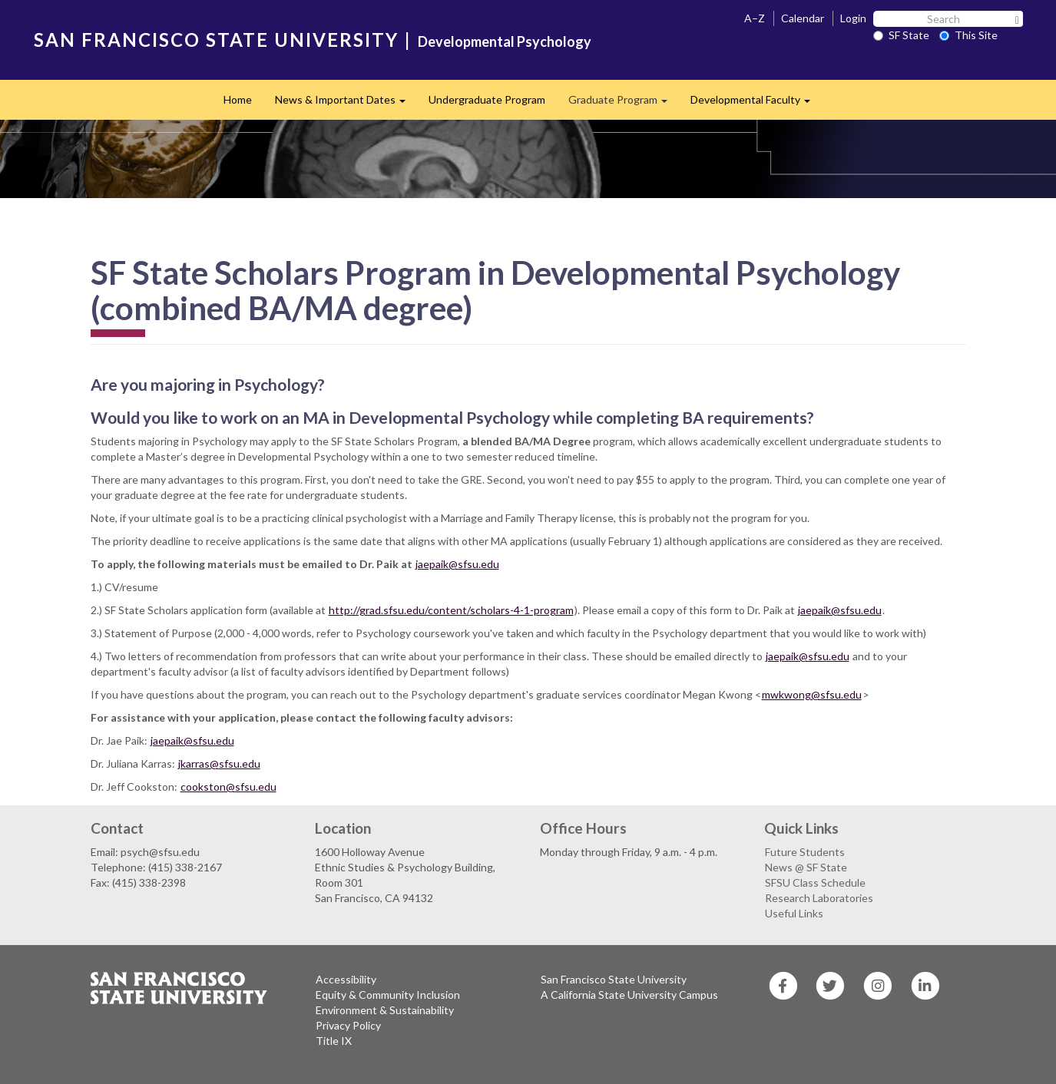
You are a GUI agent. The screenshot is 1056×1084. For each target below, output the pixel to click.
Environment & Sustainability (385, 1009)
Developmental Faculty (756, 104)
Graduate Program (623, 104)
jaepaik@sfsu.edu (457, 563)
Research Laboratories (819, 897)
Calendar (802, 18)
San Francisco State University (614, 979)
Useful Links (794, 913)
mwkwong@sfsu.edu (812, 694)
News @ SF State (806, 867)
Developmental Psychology (504, 41)
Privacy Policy (348, 1025)
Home (237, 99)
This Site (968, 34)
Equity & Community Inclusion (388, 994)
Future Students (805, 851)
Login (853, 18)
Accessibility (346, 979)
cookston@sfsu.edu (228, 786)
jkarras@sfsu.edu (219, 763)
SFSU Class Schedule (815, 882)
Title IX (334, 1040)
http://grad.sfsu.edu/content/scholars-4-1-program (451, 609)
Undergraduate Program (487, 99)
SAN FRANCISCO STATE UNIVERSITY (216, 39)
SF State (901, 34)
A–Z (754, 18)
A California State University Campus (629, 994)
